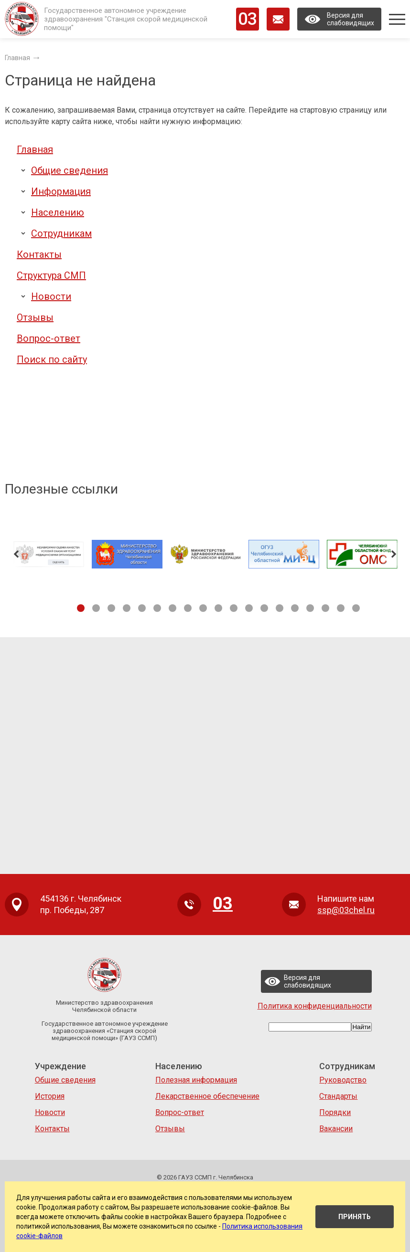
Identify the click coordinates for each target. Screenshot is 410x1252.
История (50, 1096)
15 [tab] (295, 608)
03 (247, 19)
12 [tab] (249, 608)
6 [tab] (157, 608)
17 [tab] (325, 608)
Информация (61, 191)
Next (393, 554)
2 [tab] (96, 608)
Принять (354, 1216)
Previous (16, 554)
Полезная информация (196, 1079)
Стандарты (338, 1096)
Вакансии (336, 1128)
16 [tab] (310, 608)
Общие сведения (69, 170)
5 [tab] (142, 608)
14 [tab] (279, 608)
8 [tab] (188, 608)
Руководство (343, 1079)
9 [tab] (203, 608)
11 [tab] (233, 608)
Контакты (39, 254)
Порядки (335, 1112)
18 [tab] (341, 608)
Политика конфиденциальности (315, 1005)
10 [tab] (218, 608)
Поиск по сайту (52, 359)
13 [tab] (264, 608)
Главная (35, 149)
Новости (51, 296)
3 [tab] (111, 608)
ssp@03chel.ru (346, 910)
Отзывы (35, 317)
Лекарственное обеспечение (207, 1096)
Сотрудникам (61, 233)
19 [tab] (356, 608)
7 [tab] (172, 608)
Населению (57, 212)
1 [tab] (81, 608)
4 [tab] (126, 608)
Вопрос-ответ (48, 338)
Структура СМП (51, 275)
